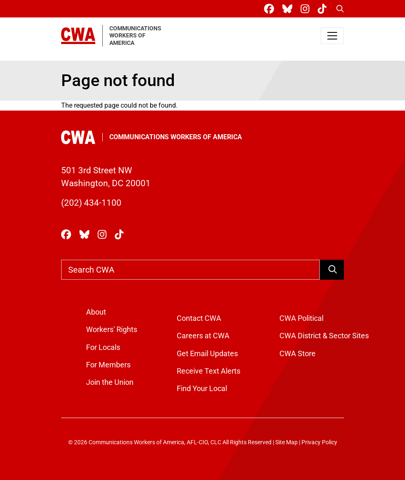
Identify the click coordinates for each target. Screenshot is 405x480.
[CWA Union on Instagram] (307, 9)
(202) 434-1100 (91, 203)
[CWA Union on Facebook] (270, 9)
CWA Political (301, 318)
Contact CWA (199, 318)
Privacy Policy (319, 442)
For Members (108, 365)
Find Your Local (202, 388)
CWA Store (297, 354)
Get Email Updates (207, 354)
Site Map (286, 442)
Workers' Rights (111, 329)
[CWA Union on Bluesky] (289, 9)
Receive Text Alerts (208, 371)
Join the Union (109, 382)
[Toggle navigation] (332, 35)
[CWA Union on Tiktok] (324, 9)
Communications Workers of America (175, 137)
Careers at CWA (203, 336)
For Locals (103, 347)
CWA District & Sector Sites (324, 336)
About (96, 312)
